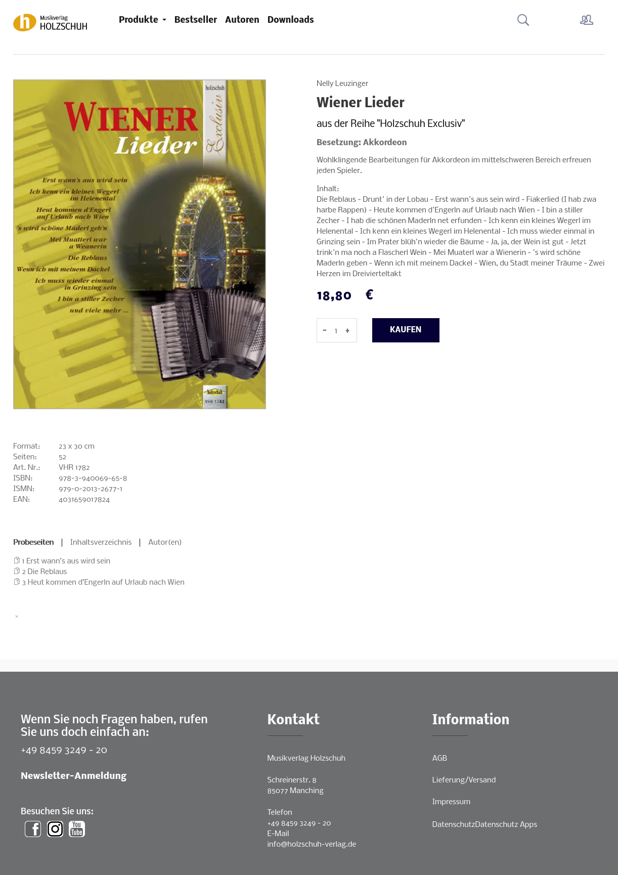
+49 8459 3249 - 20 (64, 750)
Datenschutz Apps (506, 825)
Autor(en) (165, 543)
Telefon (280, 813)
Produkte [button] (139, 20)
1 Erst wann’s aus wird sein (66, 561)
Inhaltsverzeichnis (101, 543)
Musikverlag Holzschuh (307, 759)
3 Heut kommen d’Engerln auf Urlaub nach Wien (103, 583)
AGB (439, 759)
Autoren (242, 20)
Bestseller (195, 20)
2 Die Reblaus (44, 572)
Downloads (291, 20)
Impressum (451, 802)
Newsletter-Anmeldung (73, 776)
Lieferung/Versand (464, 780)
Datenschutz (453, 825)
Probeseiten (33, 543)
